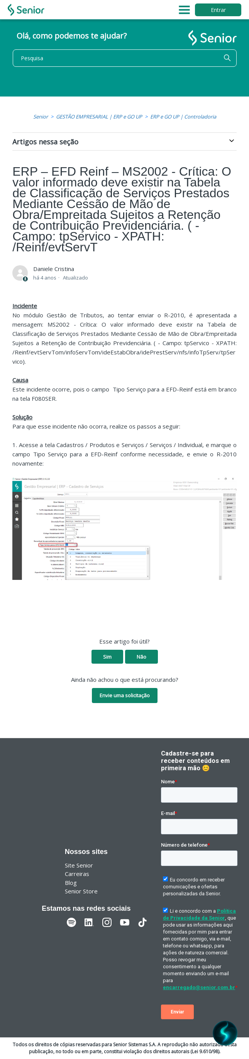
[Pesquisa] (125, 58)
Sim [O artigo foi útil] (107, 656)
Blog (71, 882)
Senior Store (81, 891)
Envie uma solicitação (125, 695)
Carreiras (77, 874)
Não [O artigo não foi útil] (141, 656)
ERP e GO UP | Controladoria (183, 116)
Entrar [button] (218, 10)
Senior (40, 116)
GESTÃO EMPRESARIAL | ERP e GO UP (99, 116)
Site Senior (79, 865)
